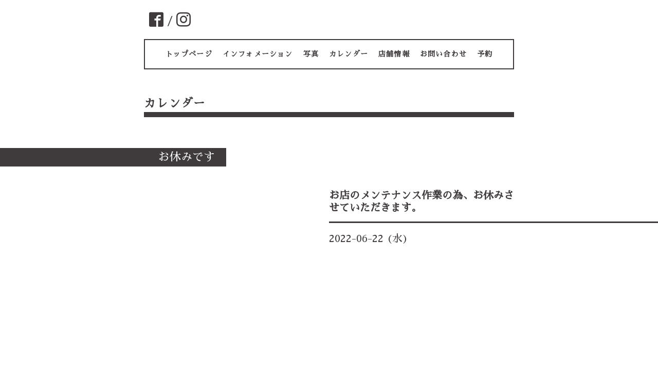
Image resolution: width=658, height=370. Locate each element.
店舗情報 (394, 54)
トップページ (189, 54)
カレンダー (348, 54)
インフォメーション (258, 54)
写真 (311, 54)
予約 (484, 54)
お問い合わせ (443, 54)
